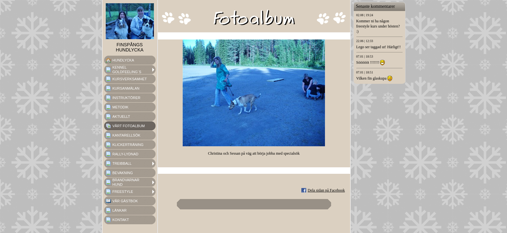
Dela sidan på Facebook (326, 190)
